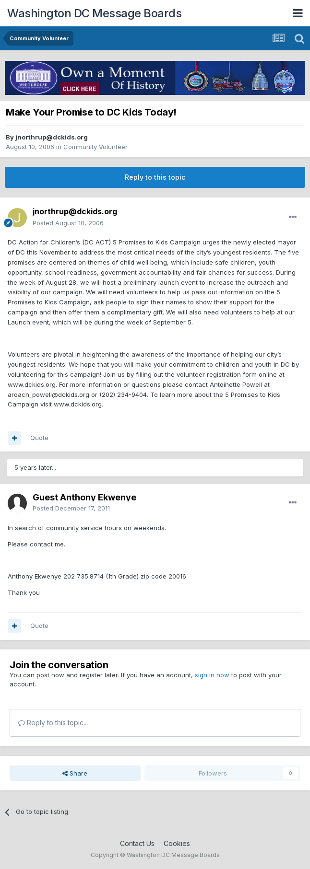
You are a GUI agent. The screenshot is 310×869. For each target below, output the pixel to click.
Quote (39, 437)
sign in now (212, 675)
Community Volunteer (95, 147)
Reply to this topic (155, 177)
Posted (68, 223)
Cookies (177, 843)
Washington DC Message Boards (94, 13)
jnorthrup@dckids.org (51, 137)
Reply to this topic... (53, 722)
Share (74, 773)
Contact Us (137, 843)
